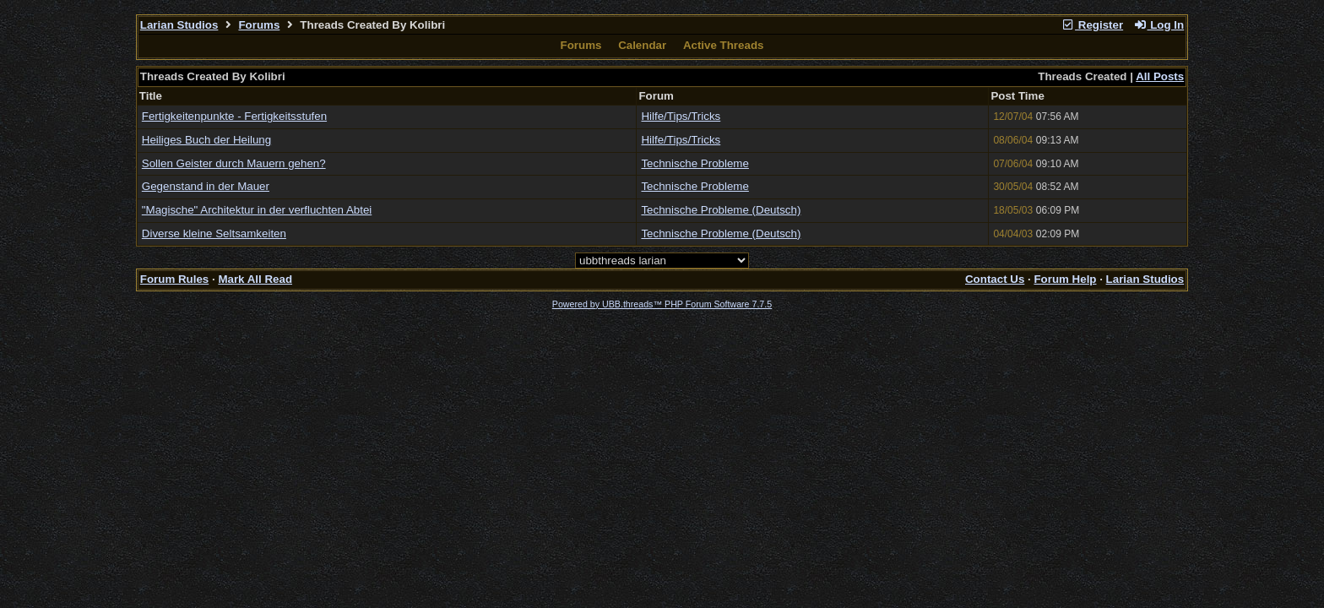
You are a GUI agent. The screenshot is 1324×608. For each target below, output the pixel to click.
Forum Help (1065, 279)
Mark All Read (255, 279)
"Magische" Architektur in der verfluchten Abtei (257, 210)
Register (1092, 25)
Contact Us (994, 279)
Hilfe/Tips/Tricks (680, 116)
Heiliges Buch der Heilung (206, 139)
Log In (1158, 25)
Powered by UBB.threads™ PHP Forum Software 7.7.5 (662, 304)
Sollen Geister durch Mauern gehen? (234, 163)
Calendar (642, 45)
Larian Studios (179, 25)
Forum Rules (174, 279)
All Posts (1160, 76)
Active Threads (723, 45)
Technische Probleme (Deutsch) (720, 210)
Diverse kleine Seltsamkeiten (214, 233)
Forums (258, 25)
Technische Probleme (694, 163)
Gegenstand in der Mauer (205, 186)
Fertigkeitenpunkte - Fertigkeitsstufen (234, 116)
